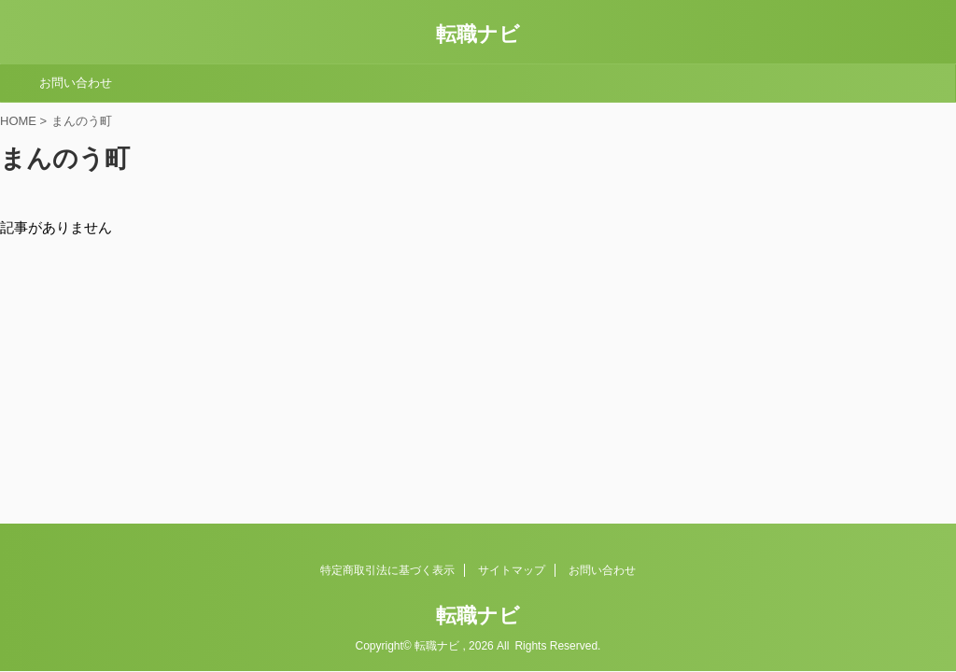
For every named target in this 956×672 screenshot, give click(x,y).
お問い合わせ (75, 83)
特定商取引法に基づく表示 (387, 570)
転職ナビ (478, 34)
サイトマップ (511, 570)
